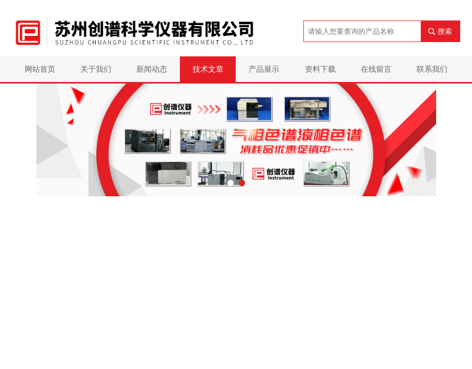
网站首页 (40, 69)
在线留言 (376, 69)
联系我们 (432, 69)
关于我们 (95, 69)
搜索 (445, 31)
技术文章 (208, 69)
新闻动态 (151, 69)
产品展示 (264, 69)
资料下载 (320, 69)
